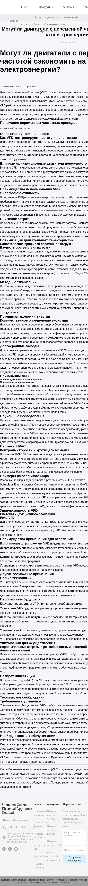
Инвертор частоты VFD (54, 843)
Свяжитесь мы (39, 847)
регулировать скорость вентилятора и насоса (42, 458)
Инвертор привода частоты (52, 815)
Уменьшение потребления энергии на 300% (51, 773)
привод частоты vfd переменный (53, 856)
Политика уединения (39, 866)
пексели (26, 128)
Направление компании (40, 813)
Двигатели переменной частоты (20, 92)
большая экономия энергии (51, 210)
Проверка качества (38, 836)
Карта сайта (40, 856)
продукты (46, 7)
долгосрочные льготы (24, 658)
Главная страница (15, 24)
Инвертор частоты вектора (52, 830)
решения (68, 7)
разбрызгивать (30, 86)
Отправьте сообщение (74, 859)
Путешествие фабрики (40, 824)
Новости (28, 24)
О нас (25, 7)
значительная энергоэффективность (47, 197)
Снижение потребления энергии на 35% (59, 484)
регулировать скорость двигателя (34, 176)
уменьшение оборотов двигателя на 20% (43, 684)
